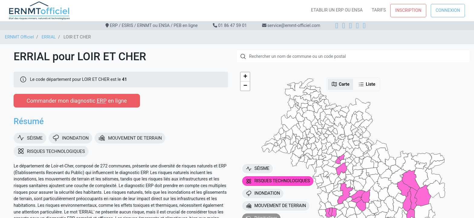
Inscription (408, 10)
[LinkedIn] (350, 25)
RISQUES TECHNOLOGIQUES (278, 181)
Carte (340, 84)
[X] (357, 25)
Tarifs (379, 10)
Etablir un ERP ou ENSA (337, 10)
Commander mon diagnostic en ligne (77, 100)
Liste (366, 84)
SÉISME (257, 169)
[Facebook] (336, 25)
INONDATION (263, 193)
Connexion (448, 10)
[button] (245, 76)
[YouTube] (364, 25)
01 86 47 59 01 (232, 25)
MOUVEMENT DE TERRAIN (276, 206)
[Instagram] (343, 25)
